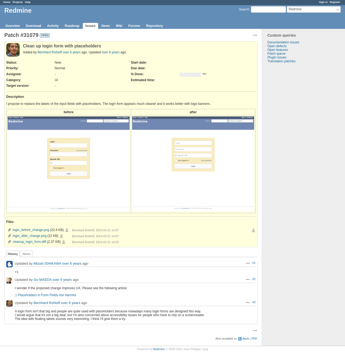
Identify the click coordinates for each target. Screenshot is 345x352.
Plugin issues (277, 57)
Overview (12, 26)
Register (335, 2)
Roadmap (72, 26)
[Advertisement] (288, 148)
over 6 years (72, 52)
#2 (254, 279)
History (13, 254)
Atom (245, 338)
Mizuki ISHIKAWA (47, 264)
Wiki (119, 26)
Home (7, 2)
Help (28, 2)
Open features (277, 50)
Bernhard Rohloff (49, 52)
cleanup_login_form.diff (29, 242)
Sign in (323, 2)
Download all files (253, 230)
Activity (53, 26)
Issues (90, 26)
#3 (254, 302)
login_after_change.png (29, 236)
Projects (18, 2)
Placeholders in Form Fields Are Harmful (47, 295)
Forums (134, 26)
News (105, 26)
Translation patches (281, 61)
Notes (27, 254)
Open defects (277, 46)
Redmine (159, 349)
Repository (154, 26)
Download (33, 26)
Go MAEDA (42, 280)
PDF (254, 338)
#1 (254, 262)
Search (244, 9)
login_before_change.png (31, 230)
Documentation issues (283, 42)
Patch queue (276, 54)
